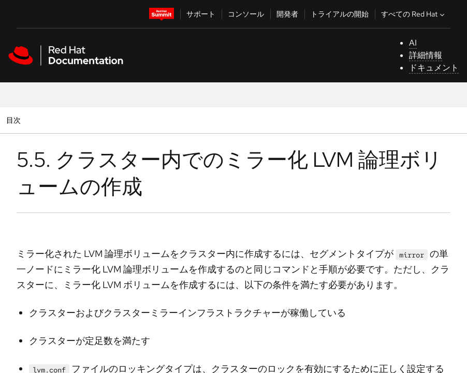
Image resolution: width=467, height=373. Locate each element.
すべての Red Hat (414, 14)
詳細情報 (425, 55)
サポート (200, 14)
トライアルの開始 (340, 14)
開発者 (287, 14)
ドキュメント (434, 67)
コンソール (246, 14)
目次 (15, 120)
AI (413, 42)
